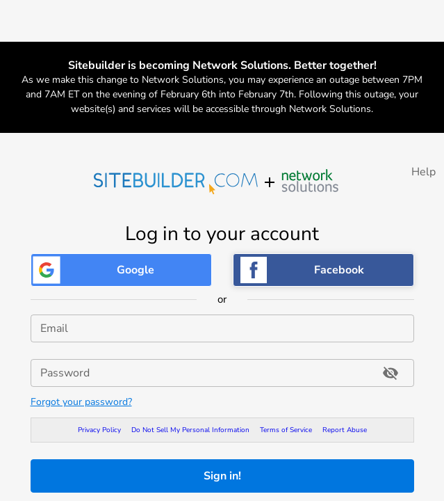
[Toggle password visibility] (390, 373)
